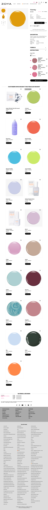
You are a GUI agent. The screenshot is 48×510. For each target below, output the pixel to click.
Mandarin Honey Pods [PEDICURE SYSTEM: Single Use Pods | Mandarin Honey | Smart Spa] (7, 455)
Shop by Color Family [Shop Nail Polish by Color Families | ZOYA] (20, 445)
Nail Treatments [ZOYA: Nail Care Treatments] (19, 497)
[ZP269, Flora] (38, 74)
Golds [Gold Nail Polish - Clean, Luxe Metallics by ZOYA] (4, 450)
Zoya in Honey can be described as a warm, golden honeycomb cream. (38, 37)
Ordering (3, 413)
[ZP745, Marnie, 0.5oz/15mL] (34, 280)
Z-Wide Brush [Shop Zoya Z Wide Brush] (6, 465)
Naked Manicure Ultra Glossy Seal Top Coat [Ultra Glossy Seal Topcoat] (37, 481)
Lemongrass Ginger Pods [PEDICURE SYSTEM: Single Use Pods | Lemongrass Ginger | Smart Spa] (35, 452)
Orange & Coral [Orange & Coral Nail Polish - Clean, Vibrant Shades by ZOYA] (19, 463)
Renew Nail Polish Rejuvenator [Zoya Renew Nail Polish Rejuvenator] (8, 447)
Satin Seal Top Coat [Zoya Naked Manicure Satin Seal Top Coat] (20, 499)
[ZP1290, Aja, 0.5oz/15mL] (14, 371)
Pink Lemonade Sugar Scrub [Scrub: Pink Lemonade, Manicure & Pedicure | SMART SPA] (8, 439)
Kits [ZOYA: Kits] (18, 429)
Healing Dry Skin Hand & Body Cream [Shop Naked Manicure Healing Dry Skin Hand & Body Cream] (37, 465)
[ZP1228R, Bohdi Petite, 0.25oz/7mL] (34, 129)
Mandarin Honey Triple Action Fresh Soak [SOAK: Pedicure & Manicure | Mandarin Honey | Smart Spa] (37, 468)
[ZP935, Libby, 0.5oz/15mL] (14, 250)
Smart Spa (30, 416)
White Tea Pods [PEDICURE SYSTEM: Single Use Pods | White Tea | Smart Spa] (33, 455)
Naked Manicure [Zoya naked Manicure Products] (19, 502)
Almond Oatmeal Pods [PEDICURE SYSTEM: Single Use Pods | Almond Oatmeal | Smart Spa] (21, 452)
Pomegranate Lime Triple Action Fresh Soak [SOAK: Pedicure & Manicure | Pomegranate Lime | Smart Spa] (23, 468)
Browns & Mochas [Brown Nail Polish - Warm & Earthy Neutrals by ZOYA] (34, 447)
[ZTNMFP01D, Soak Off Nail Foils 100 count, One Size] (14, 99)
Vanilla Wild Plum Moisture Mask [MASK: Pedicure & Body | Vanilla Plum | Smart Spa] (9, 484)
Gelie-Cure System (32, 413)
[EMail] (37, 25)
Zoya (29, 410)
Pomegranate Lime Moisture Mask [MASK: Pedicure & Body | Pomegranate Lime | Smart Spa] (9, 486)
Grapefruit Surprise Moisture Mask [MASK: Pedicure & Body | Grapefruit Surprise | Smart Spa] (22, 486)
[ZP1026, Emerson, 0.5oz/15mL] (14, 190)
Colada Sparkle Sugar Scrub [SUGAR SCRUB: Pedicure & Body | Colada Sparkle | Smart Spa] (21, 471)
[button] (6, 4)
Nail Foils (32, 499)
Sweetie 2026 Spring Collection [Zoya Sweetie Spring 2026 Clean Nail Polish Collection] (36, 434)
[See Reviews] (42, 11)
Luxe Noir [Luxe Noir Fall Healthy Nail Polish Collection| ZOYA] (5, 452)
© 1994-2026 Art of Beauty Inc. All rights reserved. (24, 507)
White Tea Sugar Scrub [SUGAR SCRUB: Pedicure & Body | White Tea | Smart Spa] (34, 476)
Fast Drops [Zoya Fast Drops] (32, 442)
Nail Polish (32, 39)
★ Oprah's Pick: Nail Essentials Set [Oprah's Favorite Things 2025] (22, 481)
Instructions (38, 50)
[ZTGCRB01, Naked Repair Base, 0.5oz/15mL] (34, 190)
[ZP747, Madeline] (38, 60)
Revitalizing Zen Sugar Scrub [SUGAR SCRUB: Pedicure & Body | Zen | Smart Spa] (8, 481)
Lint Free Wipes (33, 497)
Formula (38, 47)
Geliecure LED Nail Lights (21, 494)
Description (34, 34)
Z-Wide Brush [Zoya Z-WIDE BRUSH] (6, 502)
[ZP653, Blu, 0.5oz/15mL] (14, 341)
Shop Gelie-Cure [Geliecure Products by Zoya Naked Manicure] (20, 458)
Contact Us (4, 410)
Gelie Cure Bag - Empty (34, 494)
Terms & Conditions (5, 416)
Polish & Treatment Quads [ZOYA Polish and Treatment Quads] (35, 429)
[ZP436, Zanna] (38, 67)
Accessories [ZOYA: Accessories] (5, 429)
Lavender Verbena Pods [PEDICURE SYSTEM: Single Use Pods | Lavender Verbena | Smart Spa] (35, 458)
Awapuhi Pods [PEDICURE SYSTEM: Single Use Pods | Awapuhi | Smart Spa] (19, 460)
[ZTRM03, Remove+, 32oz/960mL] (14, 129)
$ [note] (39, 61)
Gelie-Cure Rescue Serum (8, 458)
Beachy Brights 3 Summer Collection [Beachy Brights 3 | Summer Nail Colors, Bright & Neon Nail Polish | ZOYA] (37, 432)
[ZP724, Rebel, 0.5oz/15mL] (14, 311)
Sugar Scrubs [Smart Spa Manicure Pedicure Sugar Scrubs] (6, 473)
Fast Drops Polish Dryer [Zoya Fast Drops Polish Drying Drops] (7, 442)
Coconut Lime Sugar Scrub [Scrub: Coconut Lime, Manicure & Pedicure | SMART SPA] (8, 437)
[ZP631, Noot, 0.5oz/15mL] (34, 341)
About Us (17, 410)
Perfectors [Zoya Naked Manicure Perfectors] (5, 494)
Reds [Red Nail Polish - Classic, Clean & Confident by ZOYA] (32, 439)
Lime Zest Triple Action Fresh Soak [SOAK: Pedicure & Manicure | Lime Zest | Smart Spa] (9, 468)
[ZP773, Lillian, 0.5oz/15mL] (14, 280)
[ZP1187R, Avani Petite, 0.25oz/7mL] (34, 159)
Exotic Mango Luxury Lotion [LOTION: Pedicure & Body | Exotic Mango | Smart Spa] (21, 489)
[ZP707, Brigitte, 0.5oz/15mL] (34, 311)
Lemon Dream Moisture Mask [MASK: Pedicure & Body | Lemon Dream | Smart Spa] (35, 486)
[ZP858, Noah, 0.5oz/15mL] (34, 250)
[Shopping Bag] (46, 2)
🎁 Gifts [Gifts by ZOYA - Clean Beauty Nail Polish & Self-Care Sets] (18, 450)
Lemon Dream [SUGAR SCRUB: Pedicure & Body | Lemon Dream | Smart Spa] (19, 476)
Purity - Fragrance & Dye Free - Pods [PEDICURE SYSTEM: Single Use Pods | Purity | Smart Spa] (37, 450)
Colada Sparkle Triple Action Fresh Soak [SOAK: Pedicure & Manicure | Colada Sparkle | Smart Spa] (9, 471)
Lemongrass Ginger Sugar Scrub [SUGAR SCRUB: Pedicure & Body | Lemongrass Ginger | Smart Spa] (36, 471)
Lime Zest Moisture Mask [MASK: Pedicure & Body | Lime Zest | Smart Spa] (21, 484)
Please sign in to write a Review (5, 396)
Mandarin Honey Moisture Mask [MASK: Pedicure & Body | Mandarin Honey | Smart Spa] (36, 484)
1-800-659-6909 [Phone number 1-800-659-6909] (18, 416)
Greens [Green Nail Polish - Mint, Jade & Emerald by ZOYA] (18, 447)
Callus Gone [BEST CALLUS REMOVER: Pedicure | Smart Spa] (33, 502)
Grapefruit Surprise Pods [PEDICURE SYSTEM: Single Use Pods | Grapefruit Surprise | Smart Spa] (21, 455)
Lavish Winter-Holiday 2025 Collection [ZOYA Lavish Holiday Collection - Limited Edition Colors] (9, 434)
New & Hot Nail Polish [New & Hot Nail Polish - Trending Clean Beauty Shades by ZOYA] (7, 432)
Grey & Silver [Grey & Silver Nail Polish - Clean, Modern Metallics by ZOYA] (33, 460)
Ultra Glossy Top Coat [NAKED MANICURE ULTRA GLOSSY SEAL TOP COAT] (7, 497)
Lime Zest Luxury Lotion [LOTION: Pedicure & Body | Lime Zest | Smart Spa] (35, 489)
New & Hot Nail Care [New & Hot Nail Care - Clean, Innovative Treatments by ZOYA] (20, 432)
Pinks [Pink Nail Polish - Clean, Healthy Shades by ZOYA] (18, 439)
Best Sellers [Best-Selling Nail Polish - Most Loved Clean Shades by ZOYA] (5, 445)
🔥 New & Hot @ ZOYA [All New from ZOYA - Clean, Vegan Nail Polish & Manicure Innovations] (34, 463)
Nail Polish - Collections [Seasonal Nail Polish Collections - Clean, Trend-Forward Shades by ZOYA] (21, 442)
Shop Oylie (19, 465)
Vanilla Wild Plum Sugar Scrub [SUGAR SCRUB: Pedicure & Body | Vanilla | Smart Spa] (22, 473)
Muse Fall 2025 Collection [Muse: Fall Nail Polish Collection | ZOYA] (21, 434)
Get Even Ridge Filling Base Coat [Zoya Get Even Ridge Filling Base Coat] (36, 445)
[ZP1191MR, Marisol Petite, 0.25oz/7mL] (14, 159)
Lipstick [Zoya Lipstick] (32, 437)
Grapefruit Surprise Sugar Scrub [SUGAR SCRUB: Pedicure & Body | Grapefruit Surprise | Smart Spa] (9, 476)
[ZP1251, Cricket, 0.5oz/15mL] (34, 99)
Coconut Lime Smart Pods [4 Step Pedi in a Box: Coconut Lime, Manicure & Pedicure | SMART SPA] (21, 437)
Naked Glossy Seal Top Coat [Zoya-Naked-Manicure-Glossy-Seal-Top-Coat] (8, 499)
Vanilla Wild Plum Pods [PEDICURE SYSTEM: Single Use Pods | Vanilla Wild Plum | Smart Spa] (7, 453)
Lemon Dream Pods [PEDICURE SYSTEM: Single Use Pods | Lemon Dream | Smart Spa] (20, 453)
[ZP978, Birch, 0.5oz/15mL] (34, 220)
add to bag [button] (38, 22)
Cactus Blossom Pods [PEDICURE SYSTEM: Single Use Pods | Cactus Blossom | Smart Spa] (7, 460)
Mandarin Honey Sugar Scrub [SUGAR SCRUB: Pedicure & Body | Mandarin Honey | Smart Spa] (35, 473)
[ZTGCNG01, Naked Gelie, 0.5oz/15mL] (14, 220)
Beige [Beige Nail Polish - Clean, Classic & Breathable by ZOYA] (4, 463)
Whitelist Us (17, 413)
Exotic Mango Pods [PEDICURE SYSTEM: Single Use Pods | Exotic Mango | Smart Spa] (34, 453)
